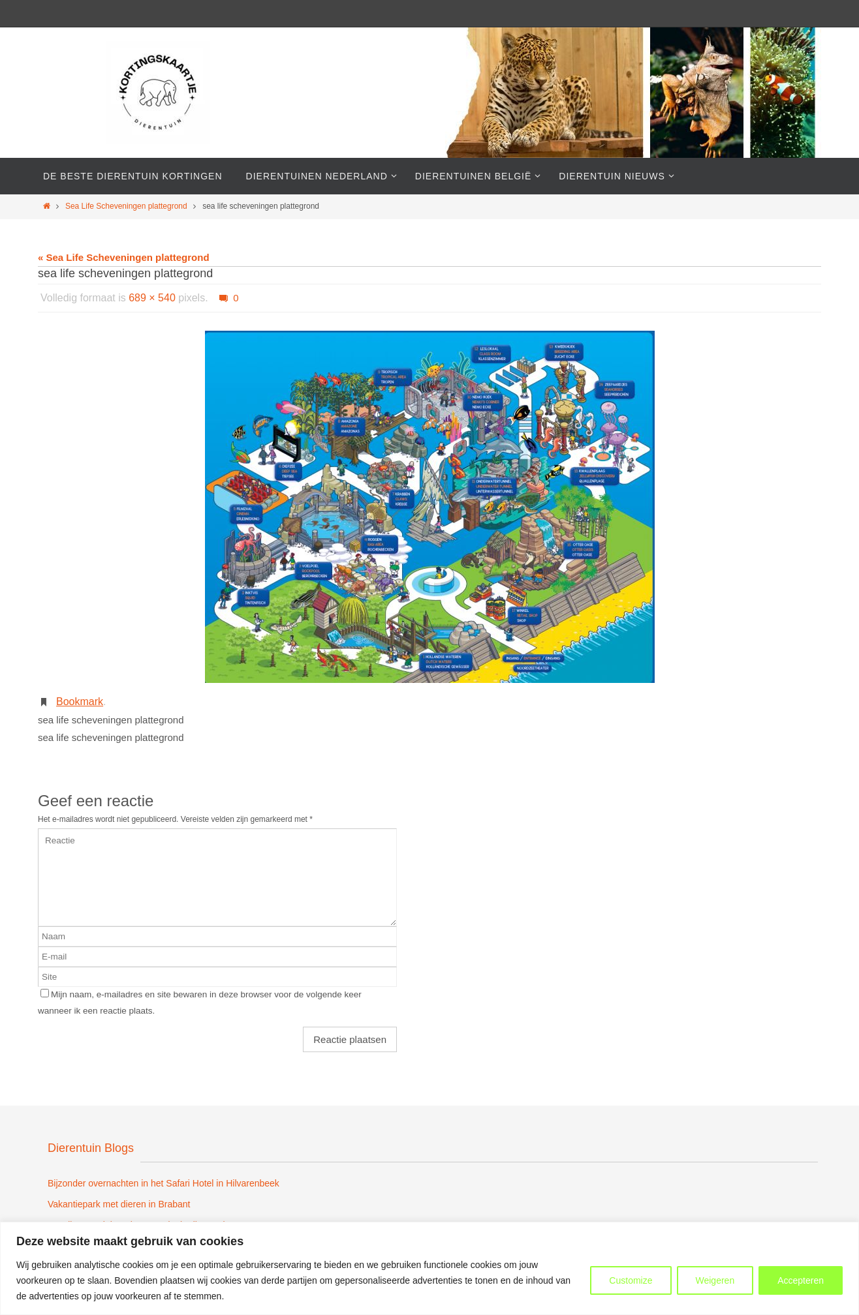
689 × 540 (152, 297)
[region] (429, 1268)
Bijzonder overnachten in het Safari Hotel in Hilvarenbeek (163, 1183)
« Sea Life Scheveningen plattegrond (124, 257)
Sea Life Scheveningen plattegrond (126, 206)
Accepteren (800, 1280)
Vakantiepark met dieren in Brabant (119, 1204)
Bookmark (79, 701)
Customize (630, 1280)
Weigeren (715, 1280)
